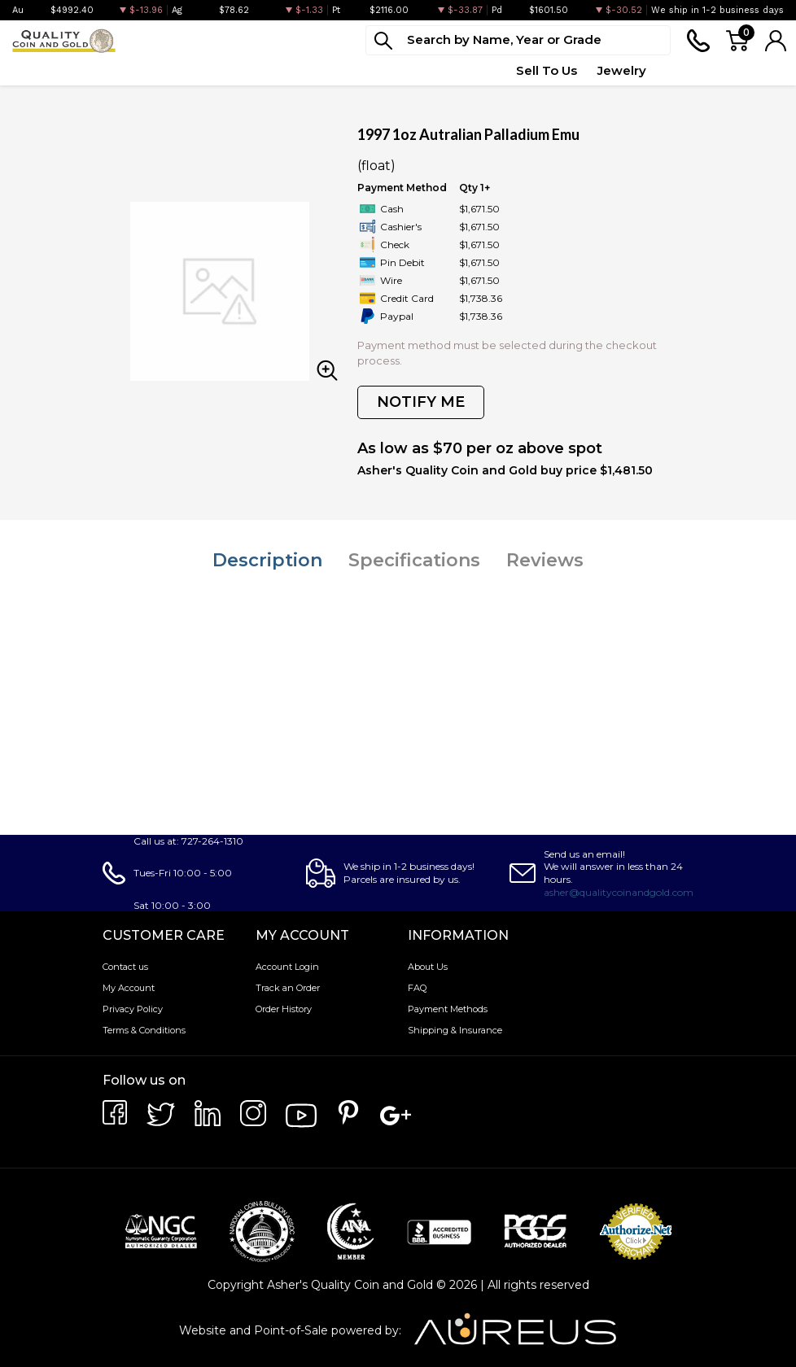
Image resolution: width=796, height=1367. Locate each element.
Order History (284, 1009)
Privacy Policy (133, 1009)
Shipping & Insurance (455, 1030)
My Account (129, 988)
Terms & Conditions (144, 1030)
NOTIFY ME (421, 402)
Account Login (287, 966)
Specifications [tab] (414, 560)
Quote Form (457, 70)
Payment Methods (448, 1009)
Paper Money (218, 70)
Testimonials (746, 70)
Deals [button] (297, 70)
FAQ (417, 988)
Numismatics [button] (114, 70)
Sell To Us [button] (546, 70)
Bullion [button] (31, 70)
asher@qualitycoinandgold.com (618, 892)
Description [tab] (267, 560)
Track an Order (288, 988)
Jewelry (621, 70)
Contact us (125, 966)
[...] (518, 40)
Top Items (367, 70)
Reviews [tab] (545, 560)
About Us (428, 966)
